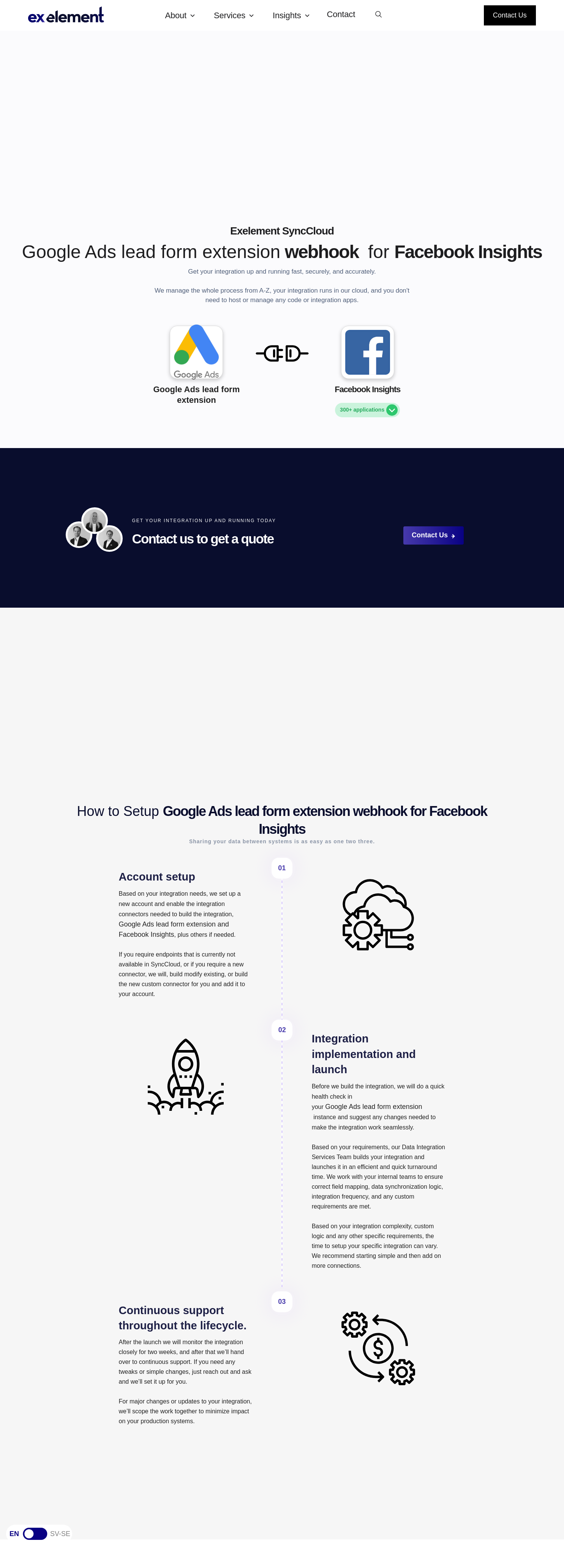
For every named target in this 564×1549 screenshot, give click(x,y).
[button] (183, 15)
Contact (341, 14)
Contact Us (510, 15)
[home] (90, 15)
